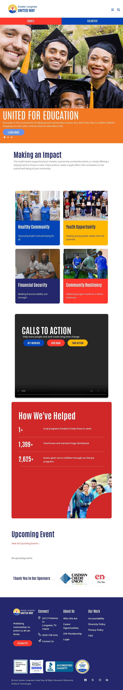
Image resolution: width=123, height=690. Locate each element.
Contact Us (48, 641)
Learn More (13, 132)
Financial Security (32, 284)
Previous (53, 579)
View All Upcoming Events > (25, 543)
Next (108, 579)
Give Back (55, 343)
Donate (30, 21)
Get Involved (34, 343)
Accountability (96, 618)
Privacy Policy (95, 630)
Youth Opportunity (80, 226)
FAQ (90, 635)
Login (66, 639)
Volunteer (92, 21)
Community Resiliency (84, 284)
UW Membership (72, 633)
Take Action (77, 343)
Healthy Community (33, 226)
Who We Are (70, 618)
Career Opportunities (71, 626)
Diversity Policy (96, 624)
